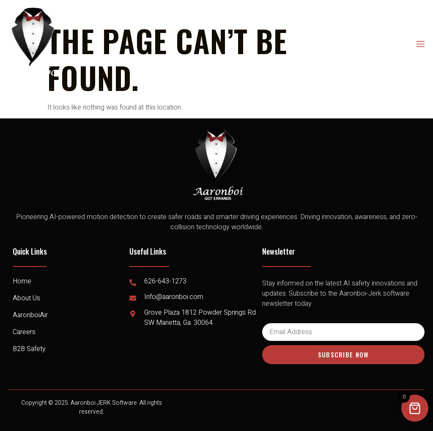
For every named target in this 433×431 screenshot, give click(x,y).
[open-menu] (420, 44)
